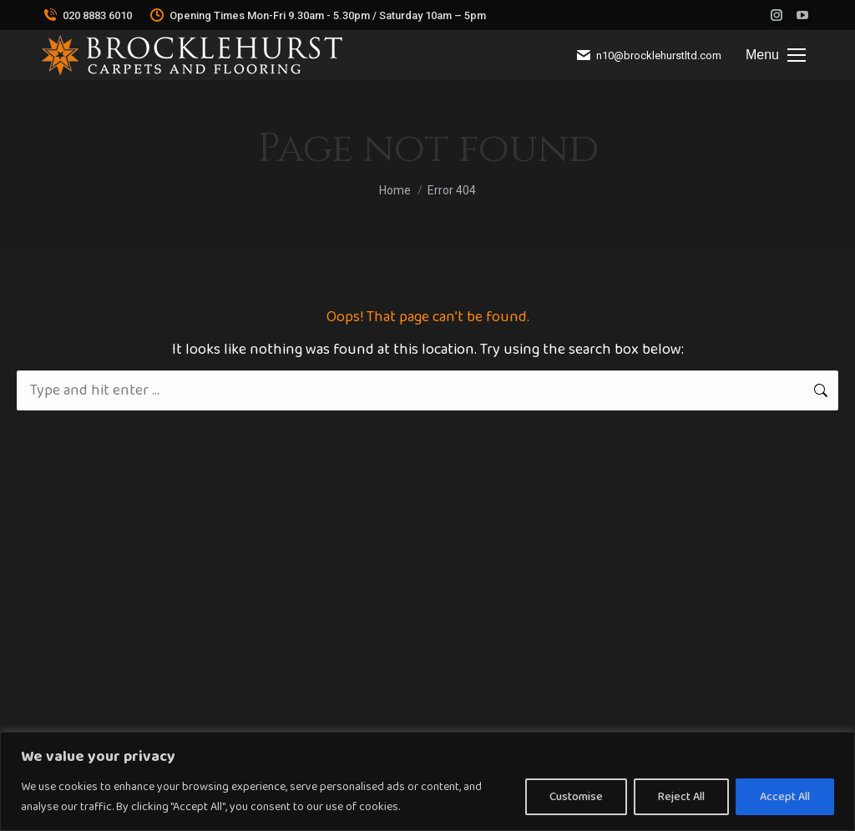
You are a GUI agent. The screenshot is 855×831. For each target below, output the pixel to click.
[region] (427, 781)
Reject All (681, 797)
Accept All (785, 797)
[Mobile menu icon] (775, 55)
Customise (576, 797)
